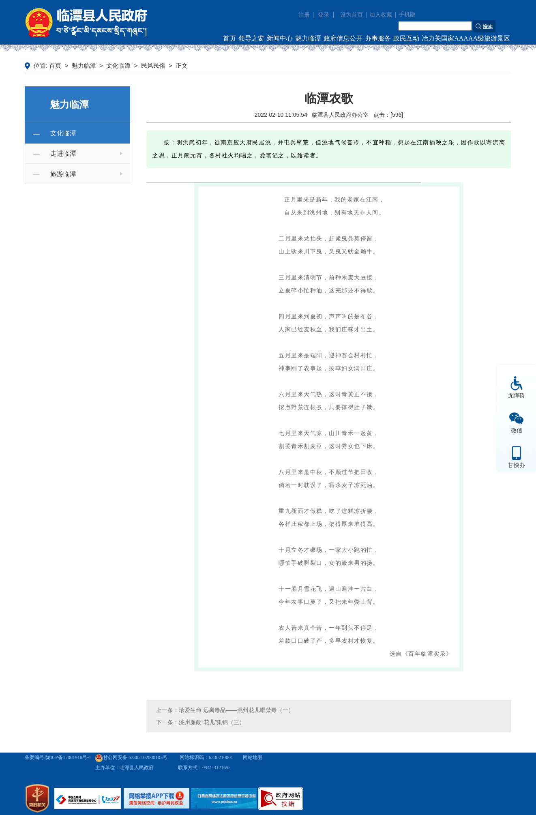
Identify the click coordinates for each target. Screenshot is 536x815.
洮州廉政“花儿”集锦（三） (212, 722)
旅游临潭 (63, 173)
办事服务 (378, 38)
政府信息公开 (343, 38)
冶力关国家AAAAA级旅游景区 (466, 38)
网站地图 (252, 757)
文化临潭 (118, 65)
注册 (304, 14)
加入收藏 (380, 15)
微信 (516, 430)
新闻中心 (280, 38)
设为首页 (351, 15)
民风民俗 (153, 65)
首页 (229, 38)
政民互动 (406, 38)
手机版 (407, 14)
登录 (323, 14)
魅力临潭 (308, 38)
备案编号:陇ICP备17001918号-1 (58, 757)
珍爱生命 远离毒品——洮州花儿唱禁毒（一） (236, 710)
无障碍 (516, 395)
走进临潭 (63, 153)
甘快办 (516, 465)
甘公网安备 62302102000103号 (131, 757)
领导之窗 (251, 38)
